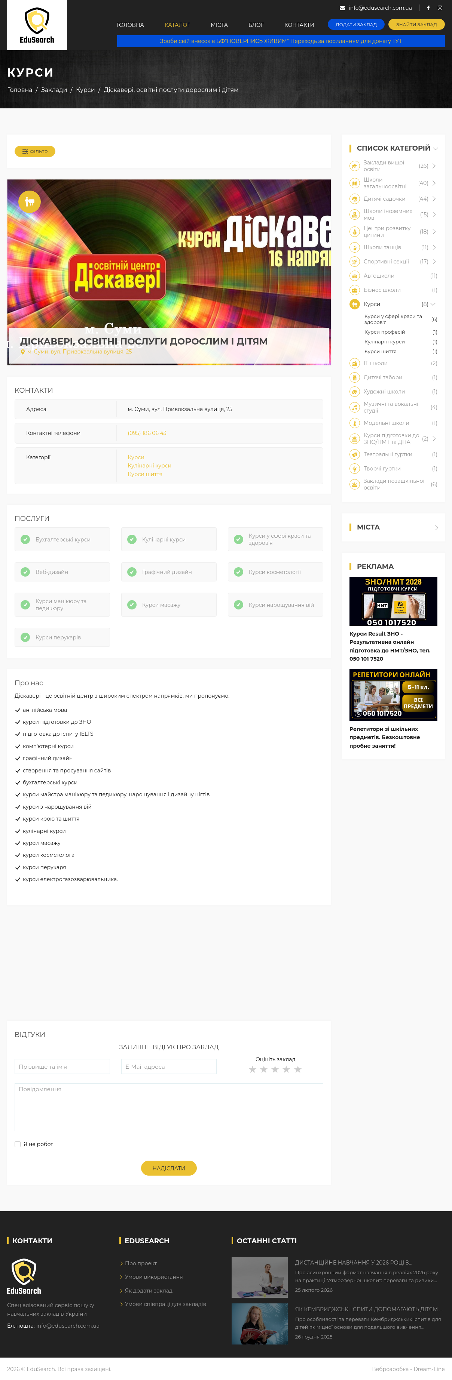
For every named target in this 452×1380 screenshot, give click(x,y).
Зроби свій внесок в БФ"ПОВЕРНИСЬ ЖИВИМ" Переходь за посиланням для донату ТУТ (281, 41)
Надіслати (169, 1168)
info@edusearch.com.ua (68, 1325)
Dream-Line (429, 1369)
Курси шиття (145, 474)
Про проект (141, 1263)
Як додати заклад (148, 1290)
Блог (256, 25)
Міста (219, 25)
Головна (130, 25)
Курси (136, 457)
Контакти (299, 25)
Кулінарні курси (150, 465)
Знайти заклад (416, 24)
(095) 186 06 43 (147, 433)
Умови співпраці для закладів (165, 1304)
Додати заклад (356, 24)
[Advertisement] (169, 968)
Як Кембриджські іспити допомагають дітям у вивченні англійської (369, 1309)
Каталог (177, 25)
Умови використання (154, 1277)
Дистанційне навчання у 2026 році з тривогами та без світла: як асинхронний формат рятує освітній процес (361, 1263)
